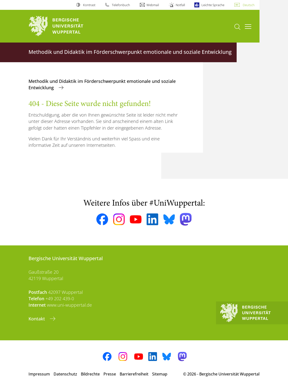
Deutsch (249, 5)
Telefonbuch (121, 5)
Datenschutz (65, 374)
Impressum (39, 374)
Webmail (152, 5)
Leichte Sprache (213, 5)
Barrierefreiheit (134, 374)
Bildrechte (90, 374)
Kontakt (37, 319)
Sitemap (159, 374)
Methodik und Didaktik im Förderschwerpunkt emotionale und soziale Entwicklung (102, 84)
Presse (109, 374)
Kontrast (89, 5)
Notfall (180, 5)
